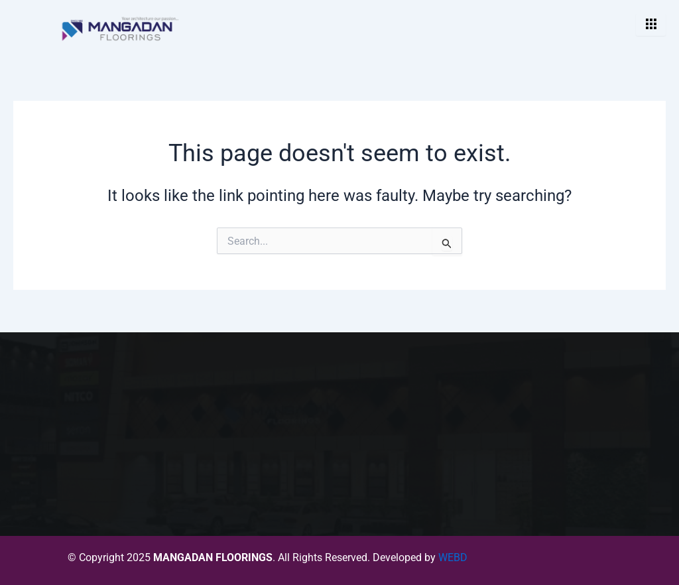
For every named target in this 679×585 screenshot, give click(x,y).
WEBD (452, 557)
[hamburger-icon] (651, 24)
